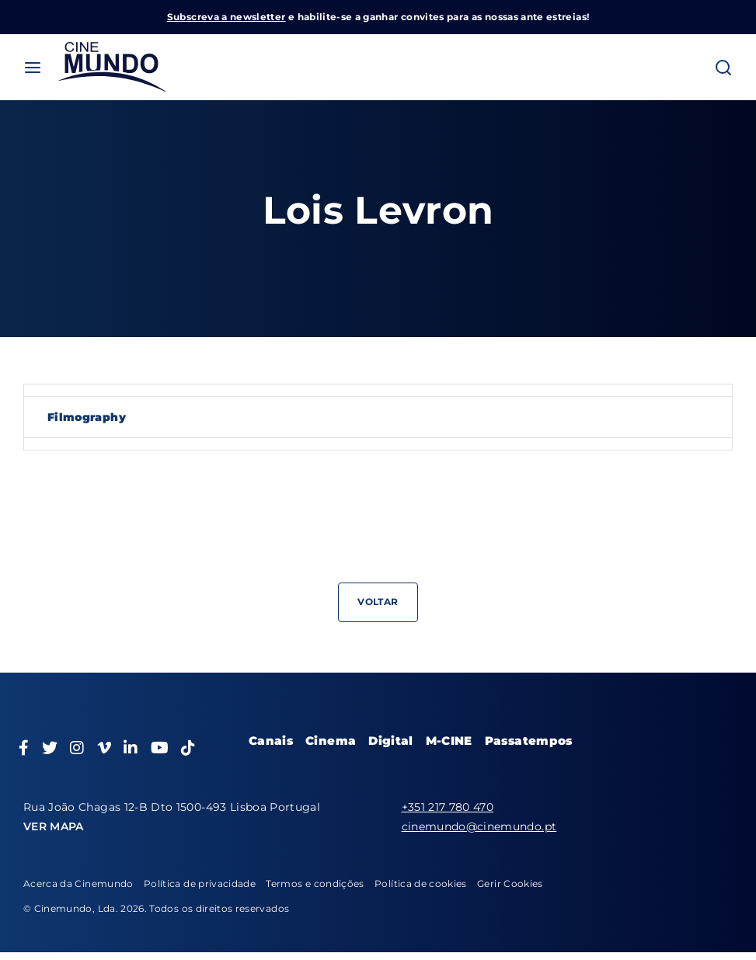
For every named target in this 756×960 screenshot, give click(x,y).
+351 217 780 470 (448, 807)
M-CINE (449, 740)
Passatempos (529, 740)
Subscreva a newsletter (226, 17)
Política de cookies (421, 883)
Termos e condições (315, 883)
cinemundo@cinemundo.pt (479, 826)
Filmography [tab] (86, 417)
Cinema (330, 740)
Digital (390, 740)
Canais (271, 740)
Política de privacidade (200, 883)
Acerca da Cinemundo (78, 883)
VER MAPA (53, 826)
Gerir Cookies (510, 883)
